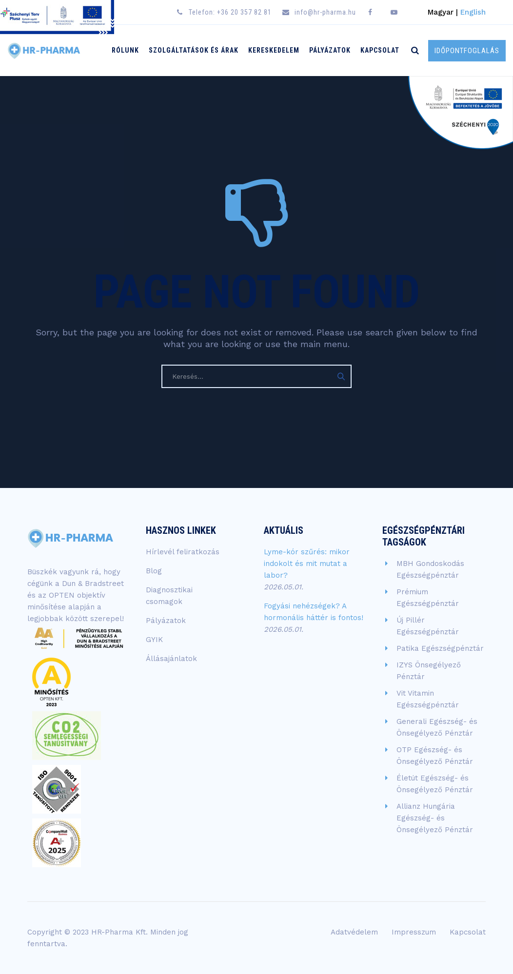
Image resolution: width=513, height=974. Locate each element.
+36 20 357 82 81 (244, 12)
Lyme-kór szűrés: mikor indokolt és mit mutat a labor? (307, 563)
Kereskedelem (273, 50)
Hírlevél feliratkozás (182, 551)
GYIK (154, 639)
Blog (154, 570)
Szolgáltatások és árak (193, 50)
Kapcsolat (379, 50)
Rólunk (125, 50)
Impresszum (414, 932)
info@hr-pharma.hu (325, 12)
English (473, 12)
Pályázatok (330, 50)
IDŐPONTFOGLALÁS (466, 50)
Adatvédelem (354, 932)
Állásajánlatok (171, 658)
